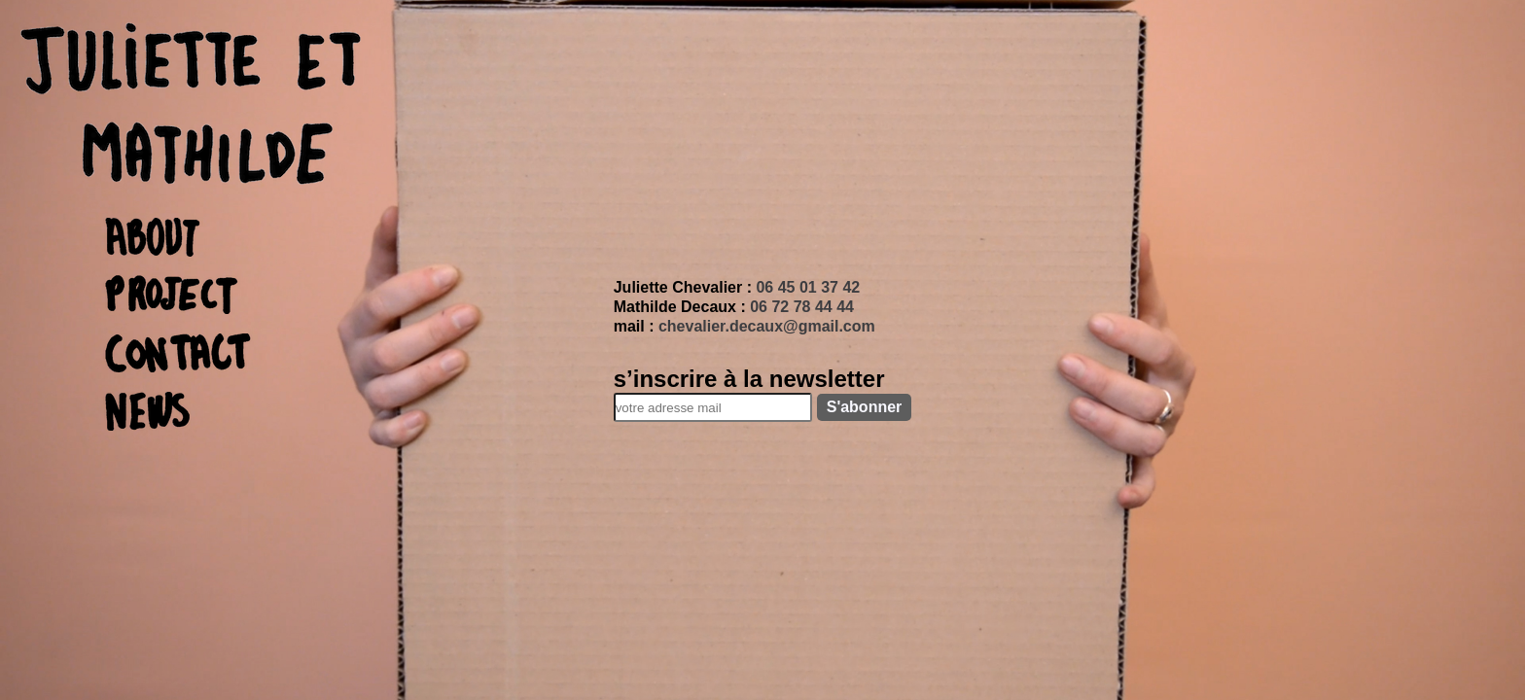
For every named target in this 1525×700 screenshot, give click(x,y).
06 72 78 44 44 (802, 306)
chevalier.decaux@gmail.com (766, 326)
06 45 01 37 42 (808, 287)
